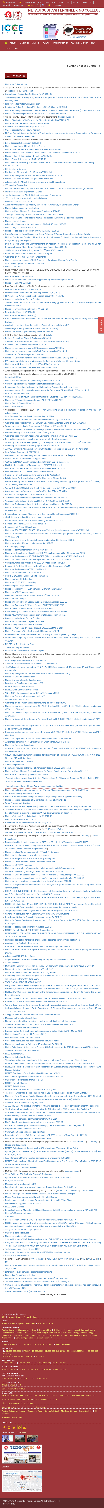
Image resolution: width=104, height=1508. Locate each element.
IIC (91, 2)
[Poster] (14, 829)
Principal (90, 1451)
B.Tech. (67, 1457)
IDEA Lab (6, 5)
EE (57, 1259)
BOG (66, 1451)
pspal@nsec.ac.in (35, 1171)
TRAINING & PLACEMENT (79, 43)
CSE (46, 1259)
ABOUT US (13, 43)
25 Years (30, 5)
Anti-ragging (18, 5)
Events (7, 48)
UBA (68, 2)
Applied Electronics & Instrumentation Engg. (82, 1464)
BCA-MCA (26, 1259)
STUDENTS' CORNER (60, 43)
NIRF (93, 43)
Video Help (51, 1190)
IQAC (40, 2)
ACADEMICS (24, 43)
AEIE (12, 1259)
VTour (15, 48)
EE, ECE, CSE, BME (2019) (13, 1485)
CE (40, 1259)
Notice (3, 335)
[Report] (34, 455)
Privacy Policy (9, 1504)
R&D (47, 2)
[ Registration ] (40, 1141)
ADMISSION (36, 43)
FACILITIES (46, 43)
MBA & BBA (93, 1457)
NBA (53, 2)
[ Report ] (20, 465)
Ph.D (82, 1478)
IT (61, 1259)
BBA (18, 1259)
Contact (58, 5)
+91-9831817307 (78, 37)
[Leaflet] (48, 835)
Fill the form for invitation (31, 1190)
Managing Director (77, 1451)
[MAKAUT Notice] (37, 796)
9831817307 (11, 2)
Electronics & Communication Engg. (79, 1469)
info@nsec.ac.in (28, 2)
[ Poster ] (56, 1141)
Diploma (83, 1457)
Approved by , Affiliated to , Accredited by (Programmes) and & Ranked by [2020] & (63, 14)
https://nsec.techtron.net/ (20, 992)
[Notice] (24, 117)
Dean (98, 1451)
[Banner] (33, 117)
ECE (51, 1259)
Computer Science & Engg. (75, 1467)
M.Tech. (75, 1457)
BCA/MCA (90, 1478)
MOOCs (76, 2)
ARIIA (85, 2)
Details (11, 335)
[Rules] (23, 829)
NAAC (61, 2)
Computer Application (87, 1472)
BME (35, 1259)
